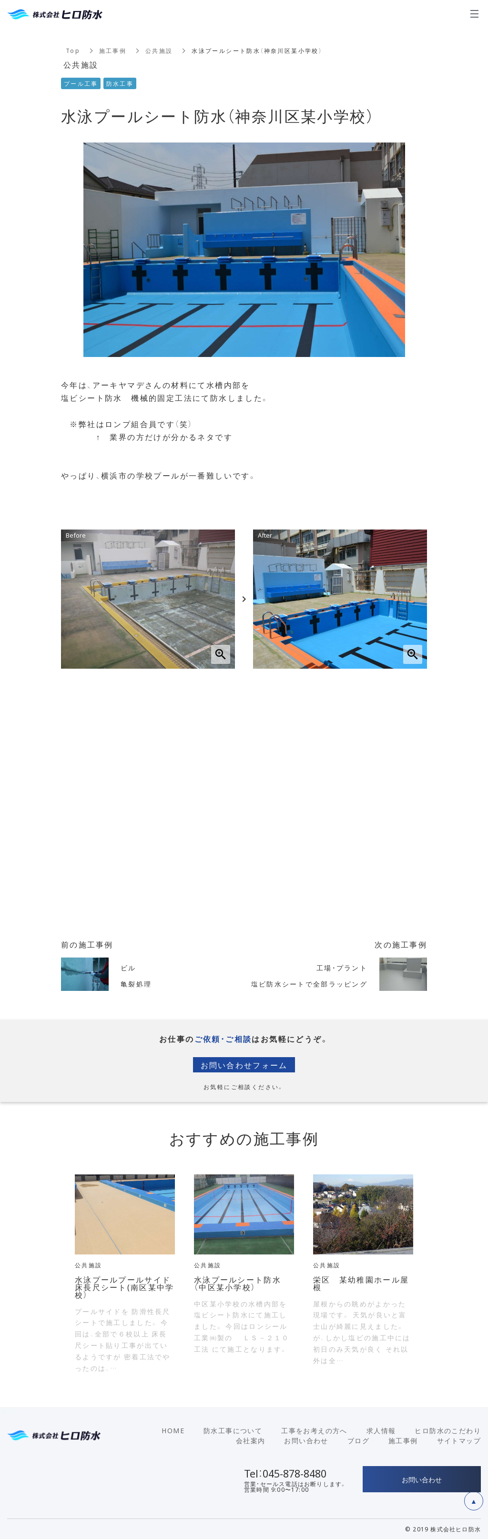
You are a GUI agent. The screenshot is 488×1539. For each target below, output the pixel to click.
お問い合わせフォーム (244, 1064)
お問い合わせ (306, 1440)
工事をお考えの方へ (314, 1430)
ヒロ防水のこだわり (448, 1430)
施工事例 (113, 50)
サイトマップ (459, 1440)
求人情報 (381, 1430)
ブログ (358, 1440)
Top (73, 50)
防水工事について (232, 1430)
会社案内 (250, 1440)
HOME (173, 1430)
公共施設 (159, 50)
